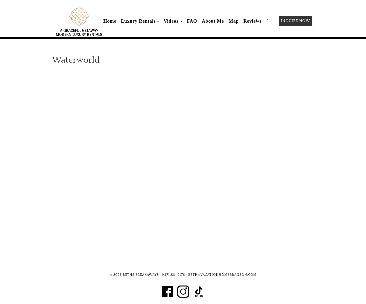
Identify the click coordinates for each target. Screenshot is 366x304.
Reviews (252, 21)
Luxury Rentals (138, 21)
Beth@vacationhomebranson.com (222, 275)
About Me (213, 21)
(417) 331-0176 (173, 275)
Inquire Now (295, 21)
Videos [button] (173, 21)
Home (109, 21)
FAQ (192, 21)
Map (234, 21)
